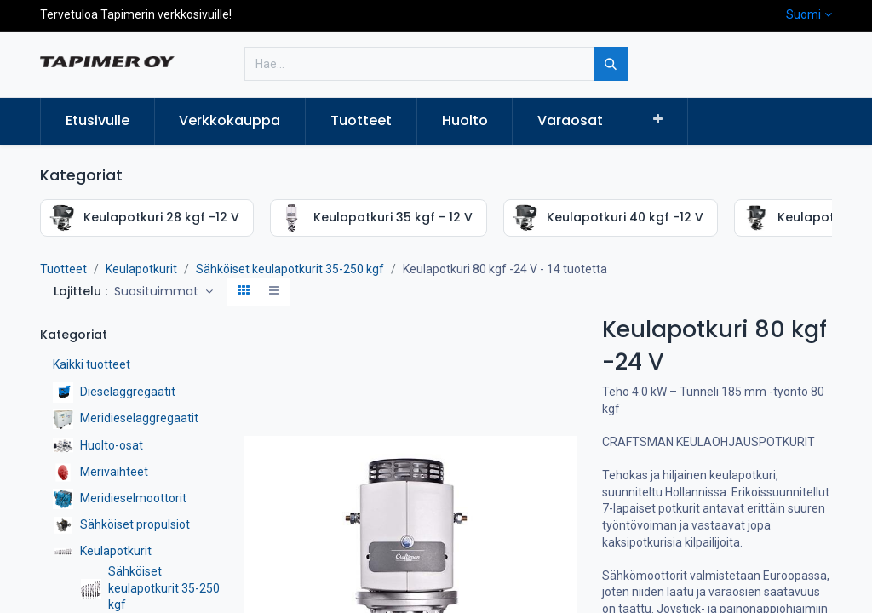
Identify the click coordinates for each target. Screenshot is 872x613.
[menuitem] (97, 121)
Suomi (803, 14)
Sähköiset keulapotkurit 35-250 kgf (290, 269)
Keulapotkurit (141, 269)
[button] (657, 120)
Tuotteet (63, 269)
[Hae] (611, 64)
